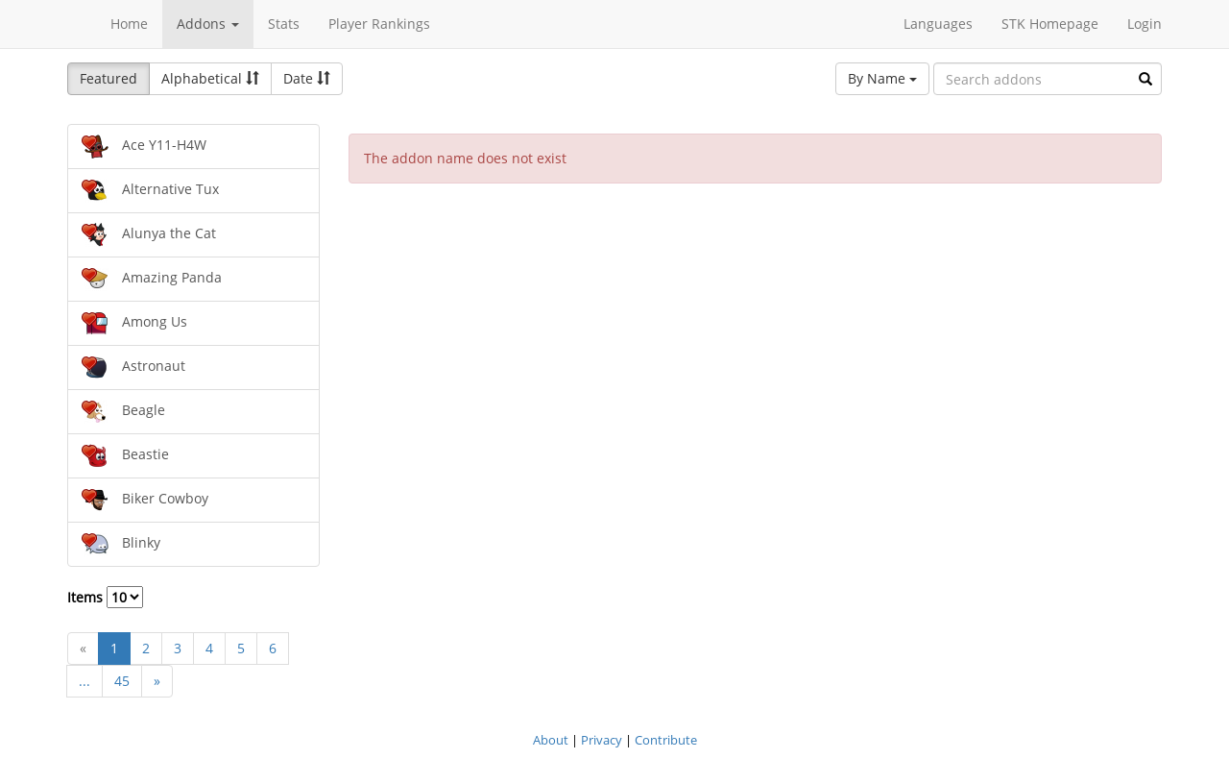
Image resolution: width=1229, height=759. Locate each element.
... (84, 681)
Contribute (666, 739)
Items (105, 597)
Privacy (601, 739)
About (550, 739)
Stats (284, 23)
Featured (108, 78)
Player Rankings (379, 23)
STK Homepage (1049, 23)
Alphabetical (210, 78)
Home (129, 23)
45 (122, 681)
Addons (208, 23)
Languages (938, 23)
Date (306, 78)
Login (1144, 23)
